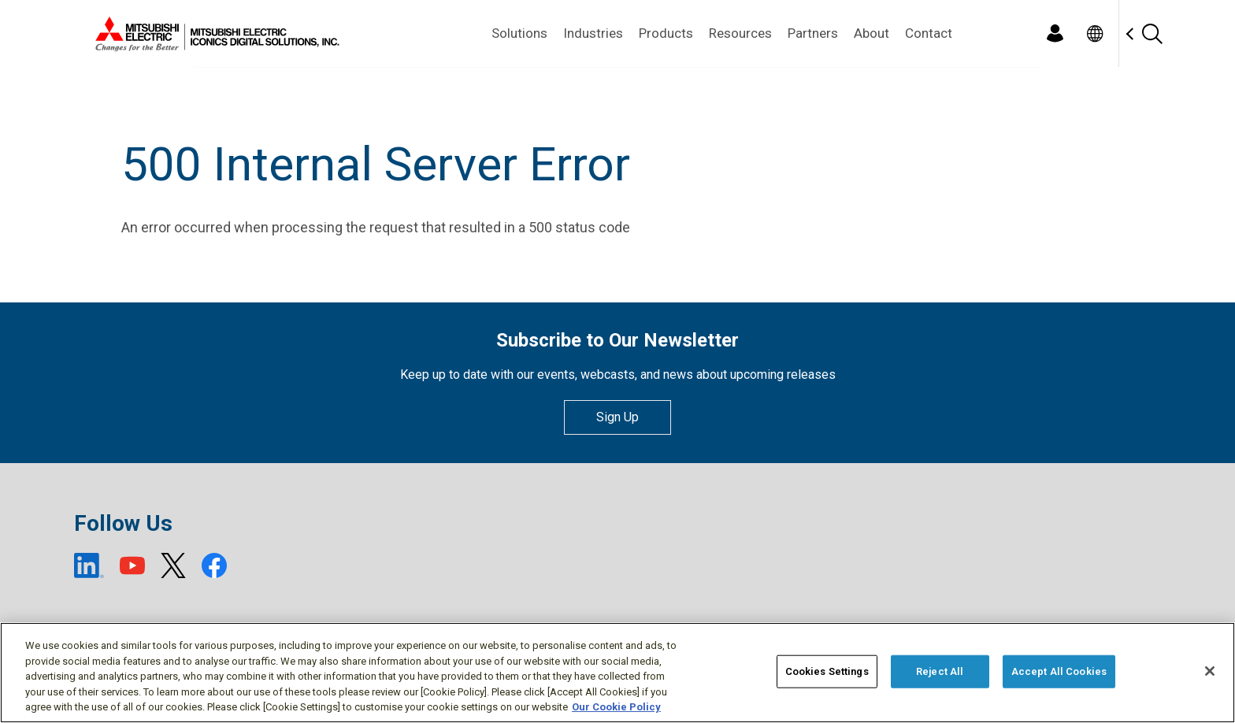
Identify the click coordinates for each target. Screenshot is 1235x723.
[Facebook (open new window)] (214, 565)
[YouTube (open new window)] (132, 565)
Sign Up (617, 417)
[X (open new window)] (173, 565)
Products (666, 33)
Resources (740, 33)
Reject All (939, 671)
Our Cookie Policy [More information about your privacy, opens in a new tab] (616, 707)
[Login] (1054, 33)
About (871, 33)
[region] (617, 672)
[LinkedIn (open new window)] (89, 565)
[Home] (214, 34)
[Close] (1209, 671)
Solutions (519, 33)
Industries (593, 33)
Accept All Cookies (1059, 671)
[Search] (1151, 33)
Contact (928, 33)
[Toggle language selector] (1094, 33)
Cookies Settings (827, 671)
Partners (813, 33)
